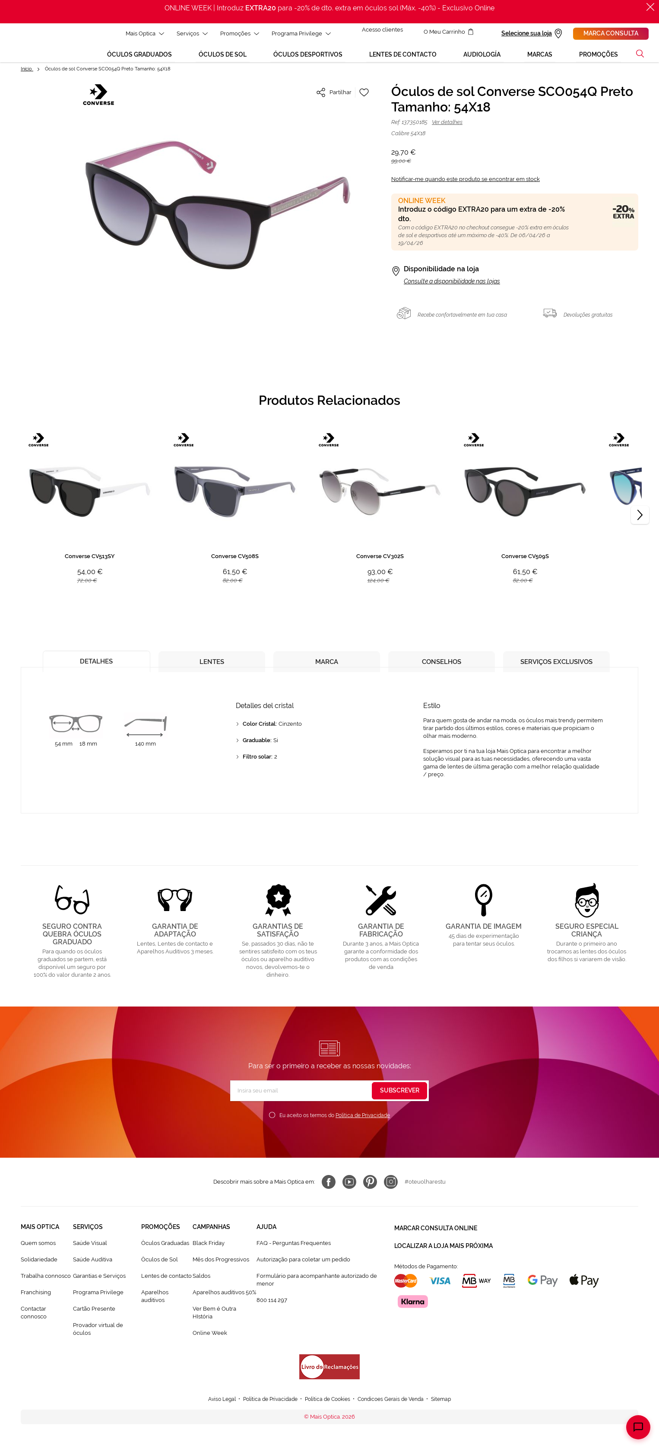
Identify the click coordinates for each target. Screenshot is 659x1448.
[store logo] (23, 47)
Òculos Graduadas (165, 1251)
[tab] (96, 667)
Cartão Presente (94, 1317)
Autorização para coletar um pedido (303, 1268)
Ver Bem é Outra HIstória (214, 1321)
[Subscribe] (399, 1099)
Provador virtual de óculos (98, 1337)
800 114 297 (272, 1308)
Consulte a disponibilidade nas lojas (452, 289)
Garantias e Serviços (99, 1284)
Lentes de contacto (166, 1284)
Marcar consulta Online (435, 1235)
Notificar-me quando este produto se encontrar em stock (465, 187)
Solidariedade (39, 1268)
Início (27, 77)
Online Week (210, 1341)
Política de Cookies (327, 1407)
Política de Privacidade (363, 1124)
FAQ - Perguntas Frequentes (294, 1251)
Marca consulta (610, 33)
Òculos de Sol (159, 1268)
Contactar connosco (34, 1321)
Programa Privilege (98, 1301)
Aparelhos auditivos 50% (224, 1301)
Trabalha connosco (46, 1284)
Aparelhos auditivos (154, 1305)
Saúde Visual (90, 1251)
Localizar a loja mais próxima (443, 1251)
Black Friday (209, 1251)
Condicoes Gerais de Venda (396, 1407)
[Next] (640, 523)
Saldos (201, 1284)
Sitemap (450, 1407)
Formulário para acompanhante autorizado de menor (317, 1288)
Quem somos (38, 1251)
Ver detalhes (447, 130)
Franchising (36, 1301)
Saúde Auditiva (92, 1268)
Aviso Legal (213, 1407)
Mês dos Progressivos (221, 1268)
